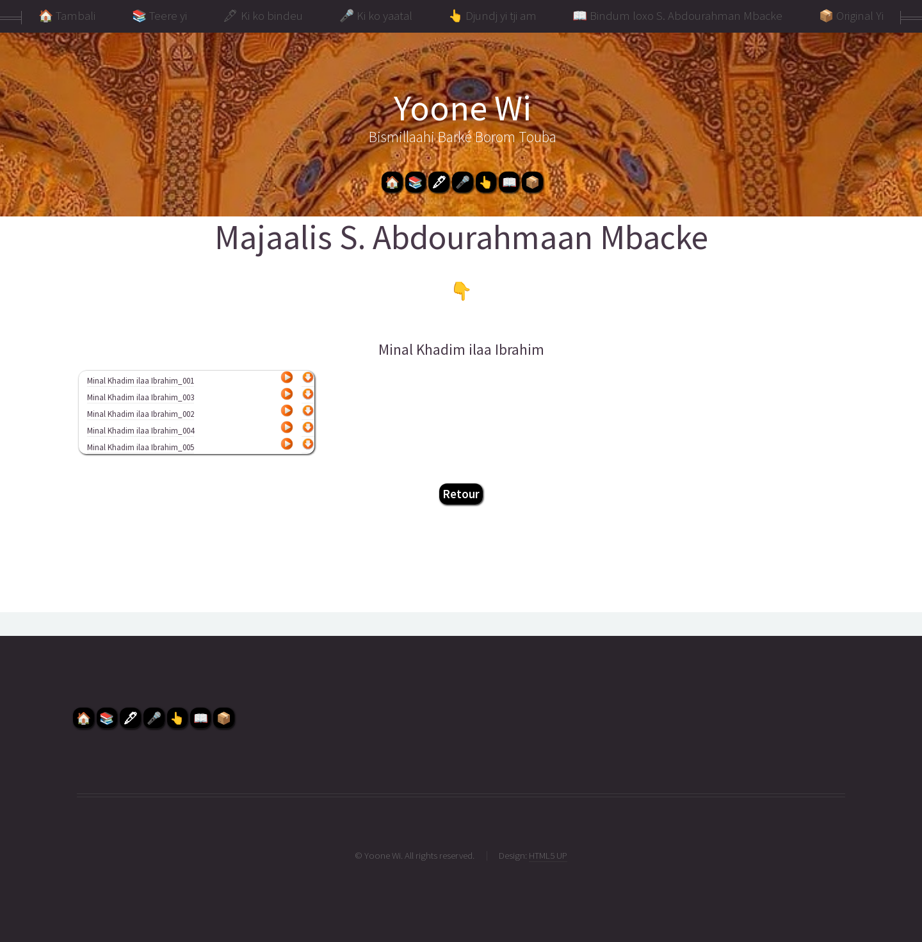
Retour (461, 493)
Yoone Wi (462, 107)
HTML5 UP (548, 855)
